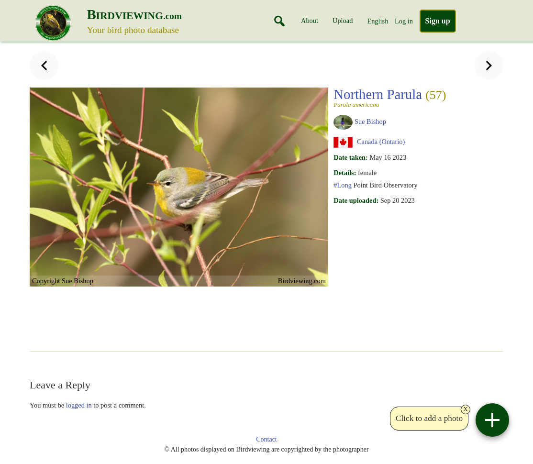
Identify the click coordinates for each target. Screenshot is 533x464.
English (377, 21)
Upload (343, 20)
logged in (79, 405)
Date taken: (350, 157)
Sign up (437, 21)
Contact (266, 439)
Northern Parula (389, 97)
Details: (344, 173)
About (309, 20)
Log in (404, 21)
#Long (342, 185)
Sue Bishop (370, 121)
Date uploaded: (355, 200)
